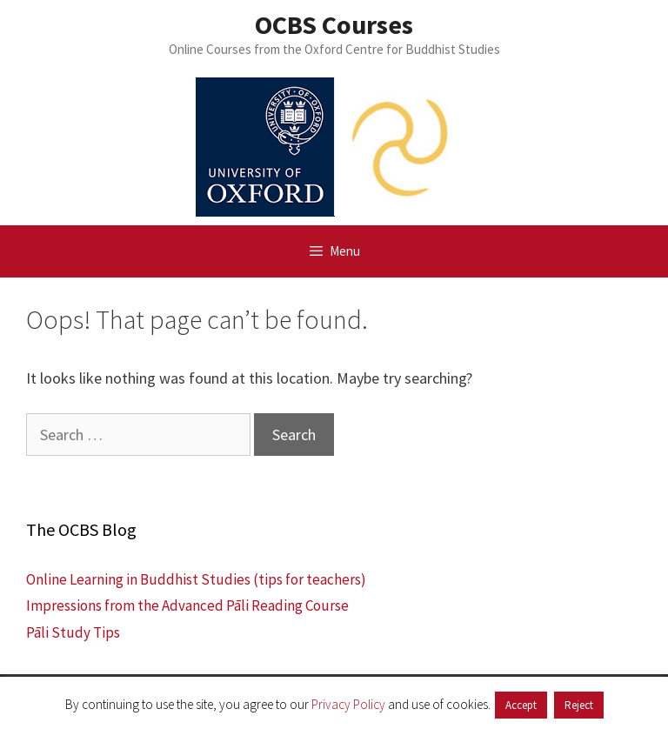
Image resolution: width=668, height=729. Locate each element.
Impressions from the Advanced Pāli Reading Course (187, 605)
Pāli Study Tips (73, 632)
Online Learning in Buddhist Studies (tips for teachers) (196, 579)
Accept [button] (521, 705)
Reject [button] (578, 705)
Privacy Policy (348, 704)
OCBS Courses (334, 24)
